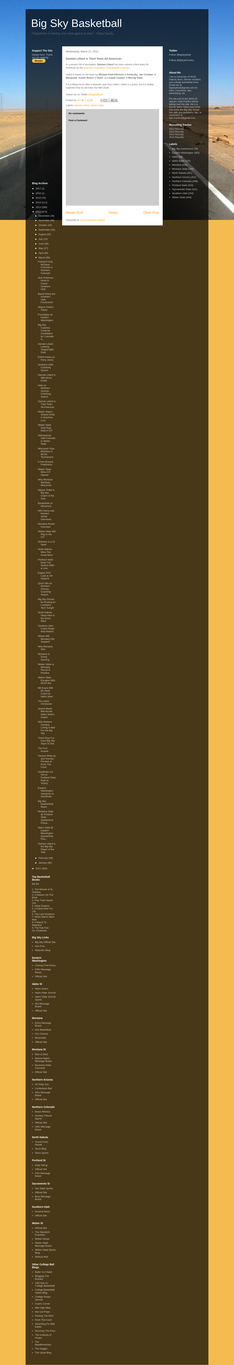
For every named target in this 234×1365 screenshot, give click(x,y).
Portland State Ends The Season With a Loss (46, 564)
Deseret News (42, 1211)
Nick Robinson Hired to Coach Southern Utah (45, 283)
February (44, 858)
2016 (39, 193)
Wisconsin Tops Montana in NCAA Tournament (46, 453)
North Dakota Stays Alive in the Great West (46, 616)
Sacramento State (181, 189)
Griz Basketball (43, 1029)
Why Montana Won (45, 648)
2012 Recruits (176, 129)
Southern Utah (179, 193)
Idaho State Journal (45, 992)
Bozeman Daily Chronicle (43, 1066)
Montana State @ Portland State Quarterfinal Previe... (45, 817)
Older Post (151, 212)
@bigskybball (95, 94)
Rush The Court (43, 1319)
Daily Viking (41, 1165)
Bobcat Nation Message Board (43, 1060)
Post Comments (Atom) (92, 220)
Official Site (41, 976)
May (41, 248)
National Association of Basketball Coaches (106, 67)
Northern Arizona (181, 177)
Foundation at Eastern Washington (45, 317)
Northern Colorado (182, 181)
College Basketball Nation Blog (45, 1291)
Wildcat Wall (41, 1256)
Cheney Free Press (45, 965)
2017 (39, 188)
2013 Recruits (176, 131)
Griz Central (41, 1033)
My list (35, 883)
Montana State (180, 169)
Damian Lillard (81, 105)
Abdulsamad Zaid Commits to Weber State (46, 439)
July (41, 239)
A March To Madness (39, 923)
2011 (39, 868)
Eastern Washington (182, 152)
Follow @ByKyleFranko (181, 60)
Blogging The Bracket (42, 1277)
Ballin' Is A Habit (43, 1272)
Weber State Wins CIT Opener (44, 472)
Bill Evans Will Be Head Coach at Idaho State (45, 692)
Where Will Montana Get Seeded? (46, 639)
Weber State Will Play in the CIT (47, 534)
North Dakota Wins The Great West (45, 552)
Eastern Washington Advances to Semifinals (46, 792)
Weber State (97, 105)
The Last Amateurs (44, 914)
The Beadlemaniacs (43, 1343)
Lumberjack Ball (43, 1088)
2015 (39, 197)
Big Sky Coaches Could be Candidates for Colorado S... (46, 332)
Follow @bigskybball (180, 54)
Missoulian (40, 1037)
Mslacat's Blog (42, 950)
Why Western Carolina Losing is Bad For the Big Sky (46, 727)
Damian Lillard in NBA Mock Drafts (47, 378)
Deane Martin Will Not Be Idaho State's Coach (46, 713)
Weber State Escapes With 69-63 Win (46, 680)
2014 (39, 202)
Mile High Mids (42, 1307)
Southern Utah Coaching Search (45, 367)
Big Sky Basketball (76, 23)
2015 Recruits (176, 137)
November (44, 220)
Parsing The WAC (44, 1315)
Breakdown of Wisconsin (45, 504)
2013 (39, 207)
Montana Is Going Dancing (44, 657)
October (43, 225)
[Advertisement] (46, 122)
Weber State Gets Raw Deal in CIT (45, 428)
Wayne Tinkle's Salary (46, 308)
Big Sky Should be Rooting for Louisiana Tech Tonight (47, 603)
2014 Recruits (176, 134)
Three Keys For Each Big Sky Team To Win (46, 741)
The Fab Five (42, 927)
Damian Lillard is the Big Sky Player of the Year (46, 848)
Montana (176, 164)
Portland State (179, 185)
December (44, 215)
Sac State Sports (44, 1188)
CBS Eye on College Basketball (45, 1284)
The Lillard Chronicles (45, 702)
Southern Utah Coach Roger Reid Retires (46, 628)
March (42, 257)
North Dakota (179, 173)
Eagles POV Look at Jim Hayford (45, 575)
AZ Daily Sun (42, 1084)
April (41, 253)
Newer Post (74, 212)
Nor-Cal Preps (42, 1311)
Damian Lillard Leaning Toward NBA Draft (46, 348)
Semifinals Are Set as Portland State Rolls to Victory (47, 777)
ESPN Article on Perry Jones (46, 358)
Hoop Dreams (42, 905)
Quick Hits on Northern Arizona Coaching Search (45, 589)
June (41, 243)
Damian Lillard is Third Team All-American (46, 404)
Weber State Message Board (43, 1244)
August (43, 234)
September (45, 229)
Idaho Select (41, 988)
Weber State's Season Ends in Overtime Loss (46, 416)
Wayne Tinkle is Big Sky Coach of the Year (46, 494)
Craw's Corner (42, 1303)
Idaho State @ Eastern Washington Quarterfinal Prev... (45, 833)
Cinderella (41, 930)
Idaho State (178, 160)
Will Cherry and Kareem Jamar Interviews (46, 515)
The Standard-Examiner (42, 1233)
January (43, 862)
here (42, 54)
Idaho (175, 156)
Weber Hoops (42, 1238)
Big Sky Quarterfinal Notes (45, 804)
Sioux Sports (41, 1152)
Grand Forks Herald (41, 1143)
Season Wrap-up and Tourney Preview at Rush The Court (47, 761)
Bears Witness (42, 1111)
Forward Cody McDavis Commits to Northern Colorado (45, 267)
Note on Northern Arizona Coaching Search (44, 391)
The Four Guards (43, 750)
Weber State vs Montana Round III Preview (46, 668)
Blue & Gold (41, 1054)
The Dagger (41, 1348)
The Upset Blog (43, 1352)
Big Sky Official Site (45, 942)
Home (113, 212)
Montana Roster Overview (46, 525)
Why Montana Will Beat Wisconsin (45, 482)
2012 (39, 211)
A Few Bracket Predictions (45, 463)
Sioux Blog (40, 1148)
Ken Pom (40, 946)
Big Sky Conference (182, 148)
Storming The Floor (45, 1330)
